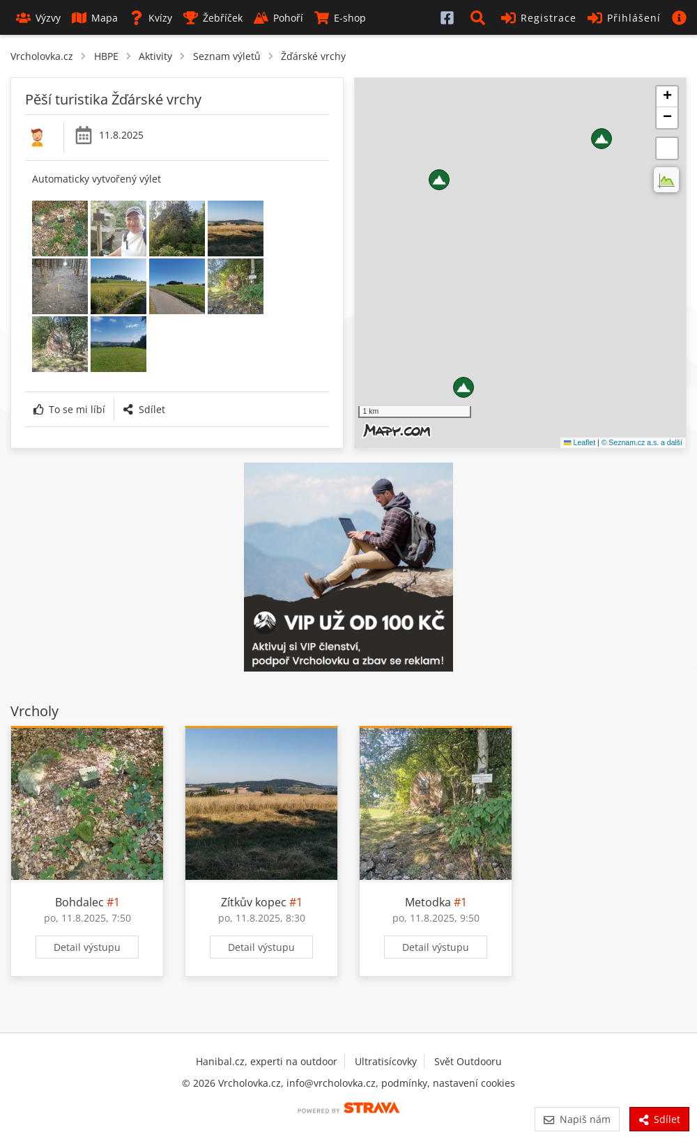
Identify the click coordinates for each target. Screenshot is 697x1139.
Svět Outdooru (468, 1061)
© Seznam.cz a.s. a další (642, 442)
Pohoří (278, 17)
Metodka (428, 902)
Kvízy (150, 17)
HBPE (106, 56)
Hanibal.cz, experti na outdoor (266, 1061)
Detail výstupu (87, 947)
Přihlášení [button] (624, 17)
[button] (480, 17)
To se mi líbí (69, 409)
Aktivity (155, 56)
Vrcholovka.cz (41, 56)
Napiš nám (577, 1119)
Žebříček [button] (213, 17)
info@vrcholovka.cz (331, 1083)
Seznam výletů (227, 56)
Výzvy (38, 17)
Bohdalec (79, 902)
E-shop (340, 17)
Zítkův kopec (253, 902)
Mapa (95, 17)
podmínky (404, 1083)
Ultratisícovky (386, 1061)
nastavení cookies (474, 1083)
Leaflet (579, 442)
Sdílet (143, 409)
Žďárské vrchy (313, 56)
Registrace (538, 17)
